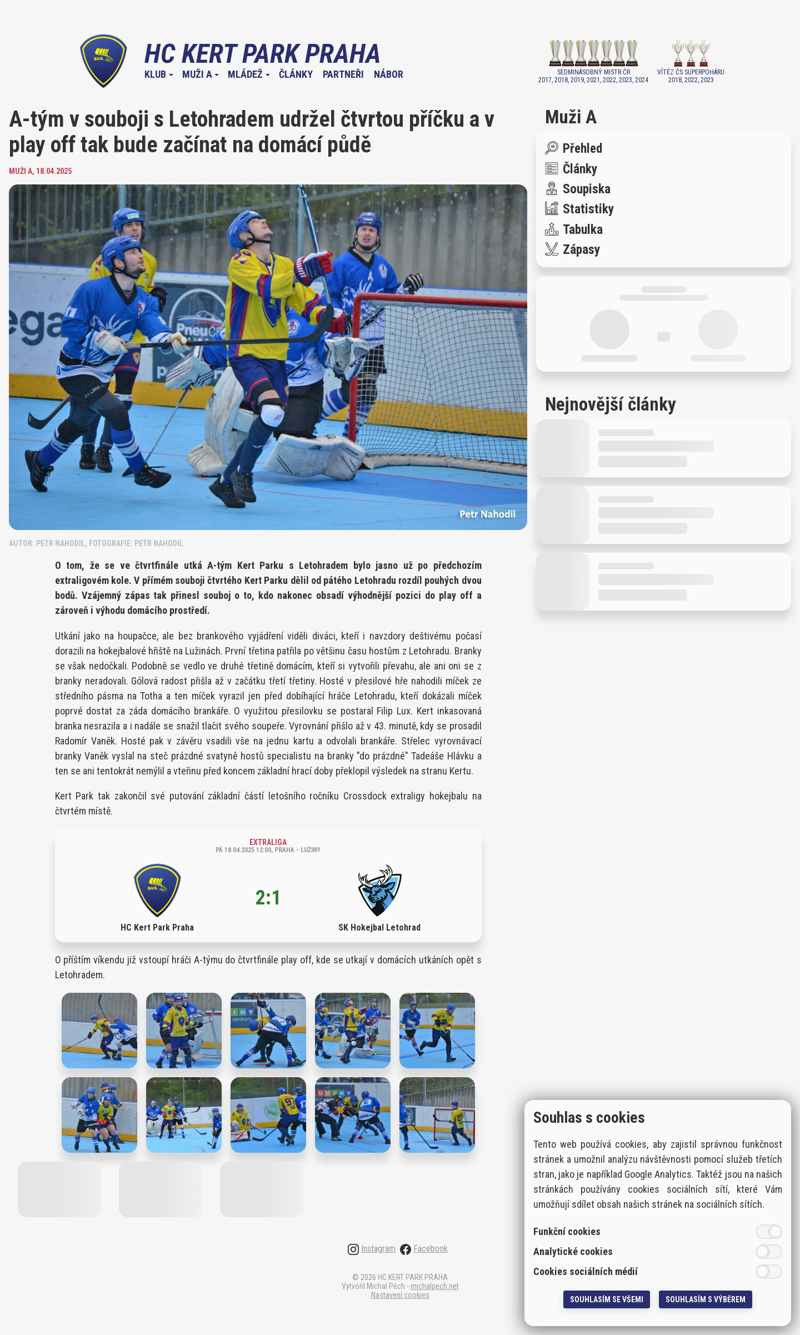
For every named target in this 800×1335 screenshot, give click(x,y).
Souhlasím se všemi (606, 1299)
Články (296, 74)
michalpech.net (435, 1286)
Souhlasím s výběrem (706, 1299)
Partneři (343, 74)
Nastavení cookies (400, 1295)
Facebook (424, 1249)
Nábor (388, 74)
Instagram (372, 1249)
